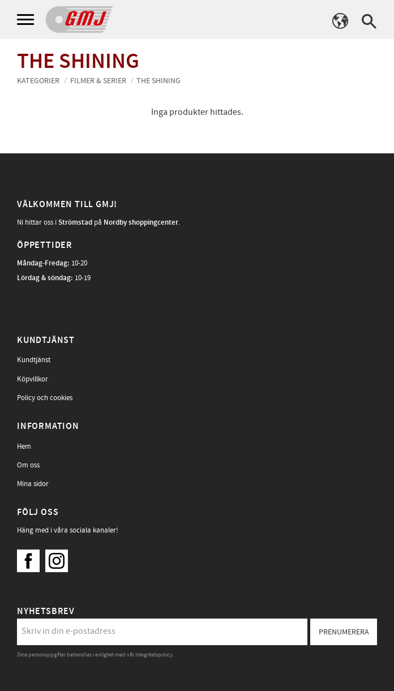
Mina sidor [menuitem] (33, 483)
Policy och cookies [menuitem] (44, 397)
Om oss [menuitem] (28, 465)
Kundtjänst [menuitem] (33, 359)
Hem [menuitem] (24, 446)
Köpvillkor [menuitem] (32, 379)
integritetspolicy (154, 654)
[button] (27, 20)
